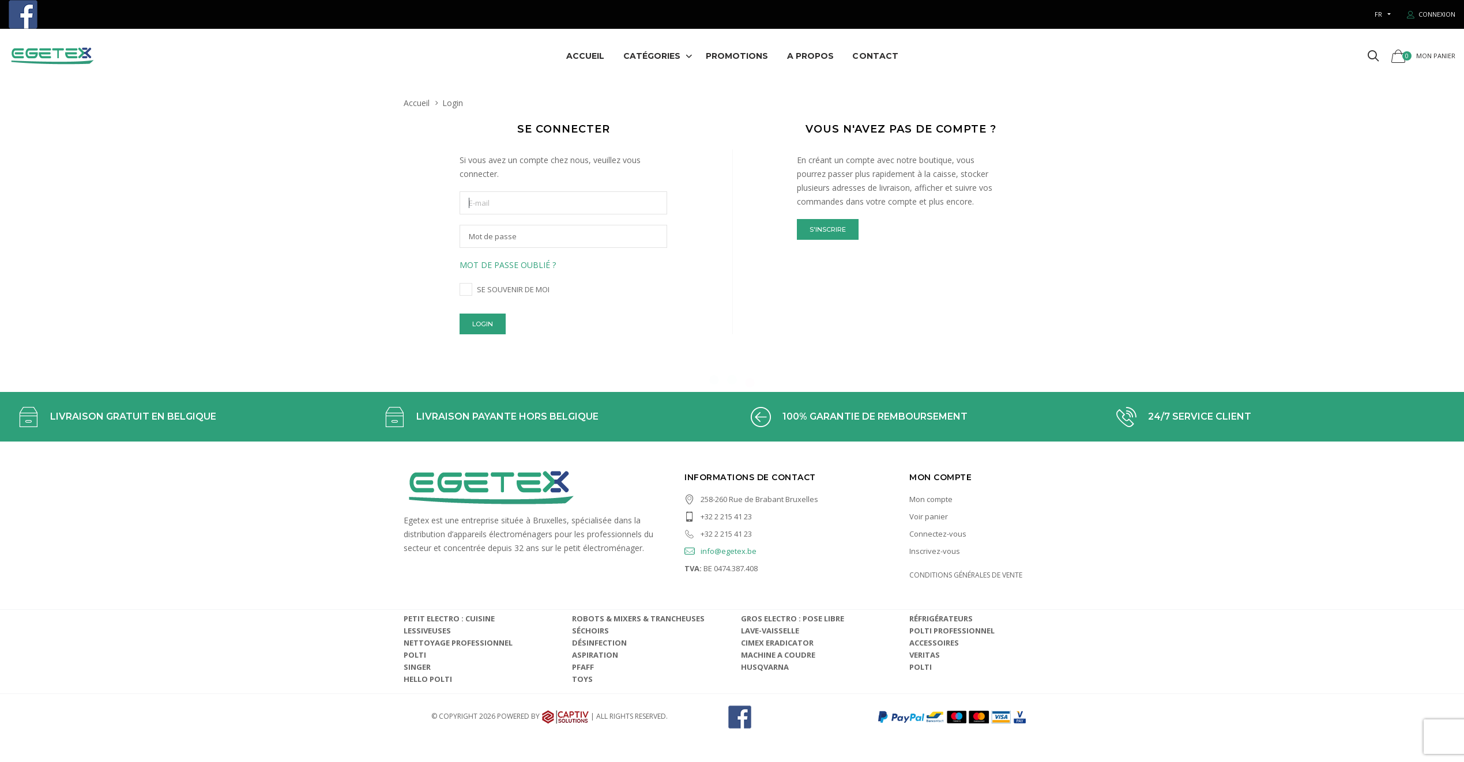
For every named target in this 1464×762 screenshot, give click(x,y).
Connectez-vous (937, 534)
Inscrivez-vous (934, 551)
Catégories (652, 56)
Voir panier (928, 516)
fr (1378, 14)
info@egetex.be (720, 551)
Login (482, 324)
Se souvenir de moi (513, 289)
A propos (810, 56)
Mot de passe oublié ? (508, 264)
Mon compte (931, 499)
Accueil (585, 56)
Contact (875, 56)
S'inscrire (828, 229)
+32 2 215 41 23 (718, 516)
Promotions (737, 56)
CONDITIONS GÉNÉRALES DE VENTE (965, 575)
